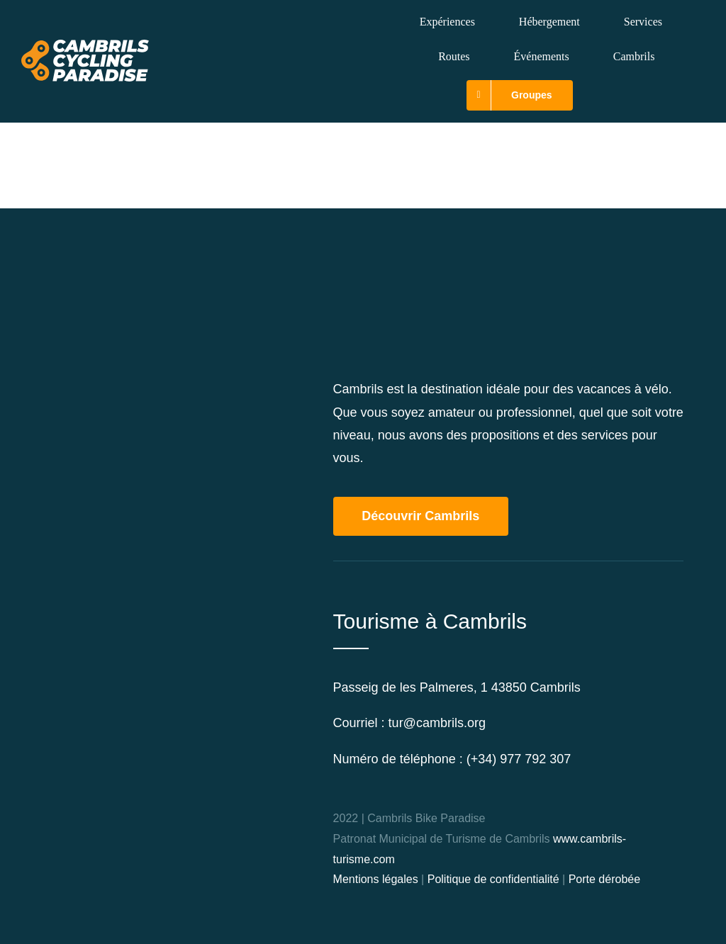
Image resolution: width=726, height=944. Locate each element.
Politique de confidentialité (493, 879)
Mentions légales (375, 879)
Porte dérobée (604, 879)
